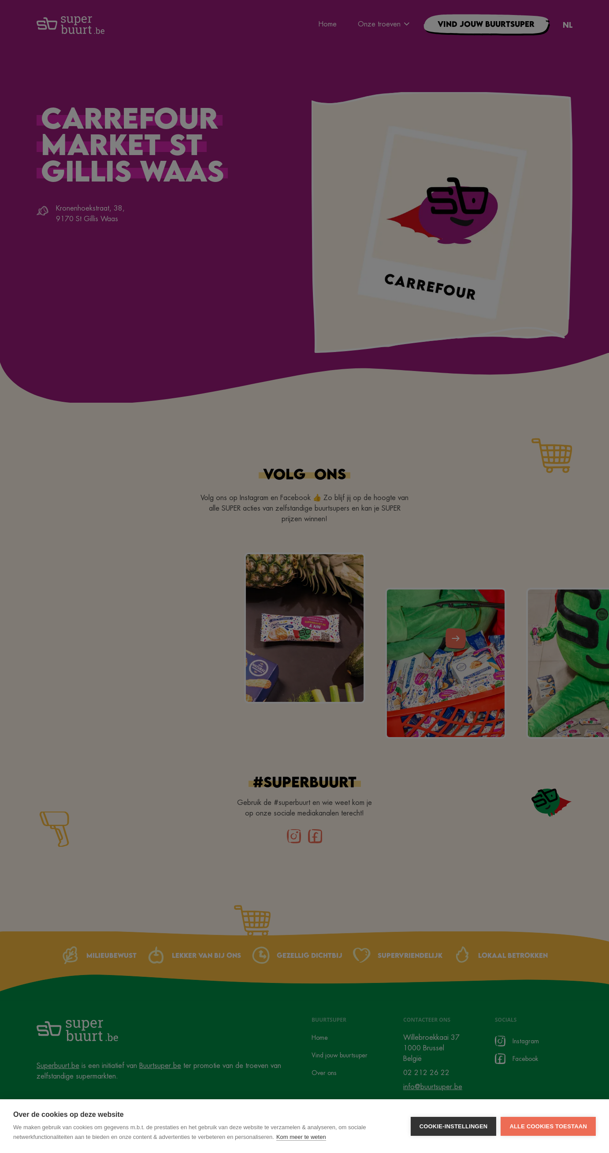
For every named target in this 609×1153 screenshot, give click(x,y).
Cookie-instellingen (454, 1126)
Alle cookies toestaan (548, 1126)
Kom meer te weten (301, 1137)
